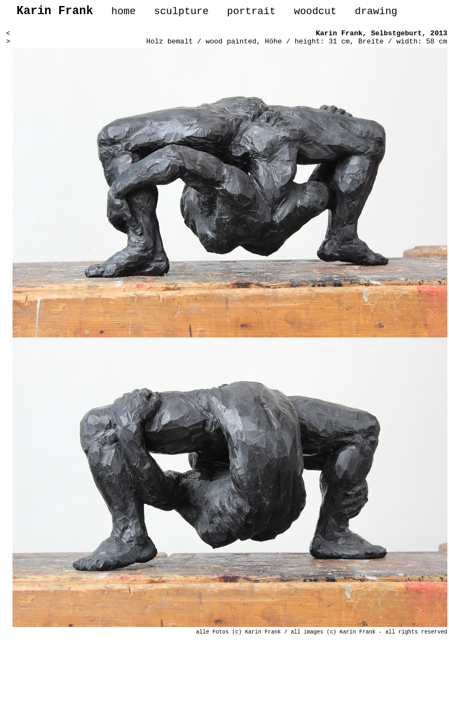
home (123, 13)
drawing (376, 13)
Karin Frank (339, 37)
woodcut (315, 13)
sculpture (181, 13)
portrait (251, 13)
